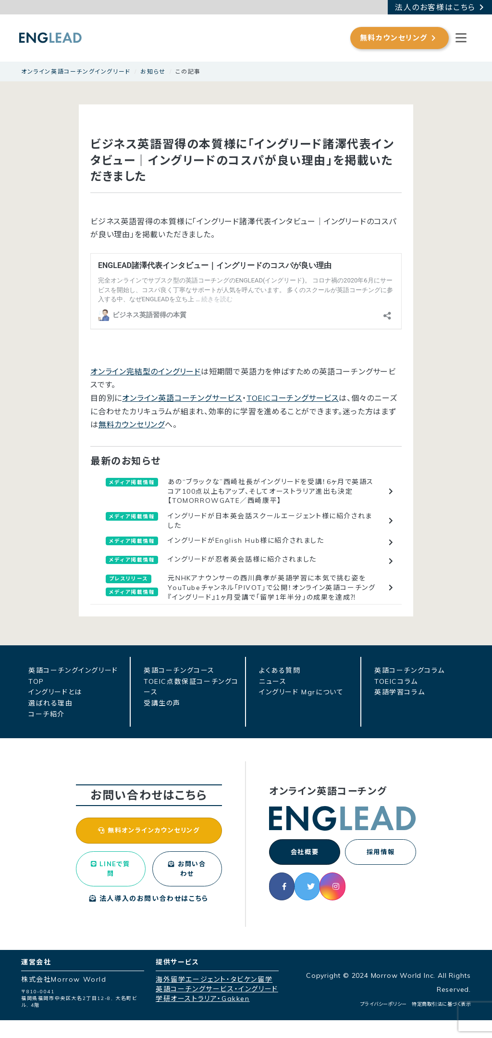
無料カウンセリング (131, 424)
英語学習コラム (399, 692)
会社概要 (304, 853)
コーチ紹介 (46, 714)
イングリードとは (55, 692)
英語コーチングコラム (409, 670)
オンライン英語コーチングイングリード (76, 71)
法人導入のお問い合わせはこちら (149, 916)
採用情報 (380, 853)
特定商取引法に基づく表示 (441, 1022)
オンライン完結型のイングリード (145, 371)
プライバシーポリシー (383, 1022)
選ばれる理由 (50, 703)
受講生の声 (162, 703)
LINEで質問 (110, 884)
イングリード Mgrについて (301, 692)
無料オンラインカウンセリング (148, 837)
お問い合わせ (187, 884)
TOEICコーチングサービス (292, 398)
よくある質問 (280, 670)
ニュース (272, 681)
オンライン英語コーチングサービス (182, 398)
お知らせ (152, 71)
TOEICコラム (396, 681)
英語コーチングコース (179, 670)
